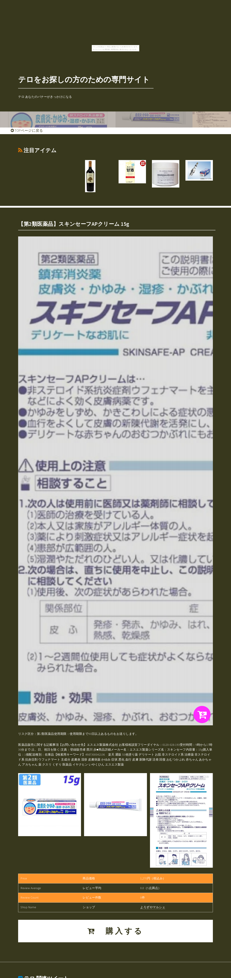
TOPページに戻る (27, 130)
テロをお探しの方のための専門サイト (84, 79)
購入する (115, 931)
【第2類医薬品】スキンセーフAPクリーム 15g (73, 224)
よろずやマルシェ (152, 907)
